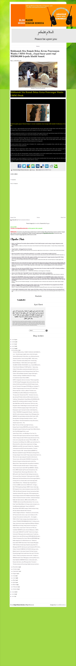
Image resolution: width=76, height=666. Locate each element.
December (15, 350)
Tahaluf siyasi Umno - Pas (19, 422)
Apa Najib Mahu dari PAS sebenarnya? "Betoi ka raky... (25, 403)
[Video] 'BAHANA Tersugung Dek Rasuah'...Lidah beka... (26, 412)
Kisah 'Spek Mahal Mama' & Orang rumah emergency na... (26, 504)
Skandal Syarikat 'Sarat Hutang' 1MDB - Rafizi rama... (25, 358)
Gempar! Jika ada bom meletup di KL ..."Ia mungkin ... (25, 517)
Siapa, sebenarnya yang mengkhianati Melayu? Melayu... (26, 523)
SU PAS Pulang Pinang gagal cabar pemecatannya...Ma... (26, 382)
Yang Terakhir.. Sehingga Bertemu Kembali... (22, 249)
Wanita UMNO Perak (46, 170)
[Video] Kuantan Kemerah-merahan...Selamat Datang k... (26, 497)
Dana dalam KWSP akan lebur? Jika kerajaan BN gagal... (26, 542)
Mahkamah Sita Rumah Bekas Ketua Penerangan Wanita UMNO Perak (36, 94)
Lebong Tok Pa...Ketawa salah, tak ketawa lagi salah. (25, 480)
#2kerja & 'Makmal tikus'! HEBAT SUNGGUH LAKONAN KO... (27, 352)
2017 (13, 344)
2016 (13, 346)
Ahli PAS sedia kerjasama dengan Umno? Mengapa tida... (26, 414)
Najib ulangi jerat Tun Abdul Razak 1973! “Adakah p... (25, 540)
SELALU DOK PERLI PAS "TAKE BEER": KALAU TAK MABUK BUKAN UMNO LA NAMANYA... (32, 273)
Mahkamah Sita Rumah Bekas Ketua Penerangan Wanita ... (27, 478)
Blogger (48, 223)
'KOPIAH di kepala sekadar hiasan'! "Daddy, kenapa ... (25, 465)
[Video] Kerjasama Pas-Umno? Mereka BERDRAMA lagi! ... (26, 538)
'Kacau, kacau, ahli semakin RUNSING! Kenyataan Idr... (26, 459)
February (15, 587)
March (14, 584)
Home (38, 46)
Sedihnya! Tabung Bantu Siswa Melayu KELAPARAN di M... (26, 399)
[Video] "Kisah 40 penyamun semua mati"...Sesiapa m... (26, 555)
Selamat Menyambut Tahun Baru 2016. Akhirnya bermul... (26, 356)
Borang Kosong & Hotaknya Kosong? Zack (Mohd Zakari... (26, 429)
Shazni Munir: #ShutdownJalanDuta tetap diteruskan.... (26, 420)
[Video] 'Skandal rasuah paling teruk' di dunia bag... (25, 360)
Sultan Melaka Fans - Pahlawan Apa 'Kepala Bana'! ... (25, 482)
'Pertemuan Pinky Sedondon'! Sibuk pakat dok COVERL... (26, 476)
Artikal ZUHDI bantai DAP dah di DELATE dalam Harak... (26, 384)
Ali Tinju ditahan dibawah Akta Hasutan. (22, 510)
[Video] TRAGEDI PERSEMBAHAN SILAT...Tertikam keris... (26, 521)
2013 (13, 594)
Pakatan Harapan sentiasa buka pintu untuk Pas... (24, 461)
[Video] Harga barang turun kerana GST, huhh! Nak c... (26, 388)
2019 (13, 339)
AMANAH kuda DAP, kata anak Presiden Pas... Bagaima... (26, 446)
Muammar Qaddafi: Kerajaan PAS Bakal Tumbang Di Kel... (26, 452)
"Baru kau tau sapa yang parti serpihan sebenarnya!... (25, 457)
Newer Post (13, 217)
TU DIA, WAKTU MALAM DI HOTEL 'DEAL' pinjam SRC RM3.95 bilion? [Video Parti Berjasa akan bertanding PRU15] (38, 289)
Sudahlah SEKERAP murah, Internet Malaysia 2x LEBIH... (26, 529)
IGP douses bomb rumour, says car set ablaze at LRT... (25, 514)
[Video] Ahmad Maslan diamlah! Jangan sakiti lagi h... (25, 373)
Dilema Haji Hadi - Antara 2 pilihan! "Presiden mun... (25, 390)
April (14, 582)
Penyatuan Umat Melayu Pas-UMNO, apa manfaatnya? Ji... (26, 442)
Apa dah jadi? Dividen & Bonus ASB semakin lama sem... (26, 397)
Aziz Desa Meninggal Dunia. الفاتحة (21, 431)
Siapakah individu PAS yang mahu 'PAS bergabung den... (26, 493)
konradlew (37, 223)
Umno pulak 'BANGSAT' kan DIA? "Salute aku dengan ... (26, 532)
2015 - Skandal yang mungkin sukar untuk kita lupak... (25, 354)
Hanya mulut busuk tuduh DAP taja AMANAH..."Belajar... (26, 467)
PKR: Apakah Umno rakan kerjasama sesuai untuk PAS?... (26, 489)
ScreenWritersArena (61, 605)
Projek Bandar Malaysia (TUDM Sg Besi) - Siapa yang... (25, 367)
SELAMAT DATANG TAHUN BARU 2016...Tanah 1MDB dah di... (27, 365)
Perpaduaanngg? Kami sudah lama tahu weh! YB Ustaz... (26, 553)
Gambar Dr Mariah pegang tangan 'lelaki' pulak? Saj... (25, 407)
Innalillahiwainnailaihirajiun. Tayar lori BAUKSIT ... (24, 506)
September (16, 571)
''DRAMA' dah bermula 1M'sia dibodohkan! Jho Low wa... (26, 502)
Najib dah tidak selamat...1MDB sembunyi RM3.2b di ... (25, 499)
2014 (13, 592)
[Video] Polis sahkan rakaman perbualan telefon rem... (26, 369)
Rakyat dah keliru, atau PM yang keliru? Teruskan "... (25, 562)
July (14, 575)
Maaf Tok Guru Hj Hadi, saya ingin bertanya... (23, 425)
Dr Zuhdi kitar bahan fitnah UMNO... (21, 377)
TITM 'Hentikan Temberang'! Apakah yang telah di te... (25, 544)
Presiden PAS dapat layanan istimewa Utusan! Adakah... (26, 435)
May (14, 580)
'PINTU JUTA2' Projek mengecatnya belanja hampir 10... (25, 519)
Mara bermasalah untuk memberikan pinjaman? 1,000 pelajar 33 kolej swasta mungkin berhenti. (34, 253)
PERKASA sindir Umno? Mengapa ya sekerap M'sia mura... (26, 557)
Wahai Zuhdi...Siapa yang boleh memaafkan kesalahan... (26, 463)
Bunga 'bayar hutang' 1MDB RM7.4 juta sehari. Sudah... (25, 427)
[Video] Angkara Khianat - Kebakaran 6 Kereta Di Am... (26, 512)
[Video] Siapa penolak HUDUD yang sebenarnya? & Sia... (26, 437)
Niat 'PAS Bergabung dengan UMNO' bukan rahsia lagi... (26, 487)
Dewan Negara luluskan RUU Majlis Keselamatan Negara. (26, 495)
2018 (13, 341)
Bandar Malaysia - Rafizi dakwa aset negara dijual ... (25, 362)
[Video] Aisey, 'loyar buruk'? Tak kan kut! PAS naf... (25, 527)
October (15, 569)
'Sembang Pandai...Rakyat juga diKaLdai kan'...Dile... (25, 472)
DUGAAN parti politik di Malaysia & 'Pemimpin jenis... (25, 392)
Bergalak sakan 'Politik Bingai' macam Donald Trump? (25, 405)
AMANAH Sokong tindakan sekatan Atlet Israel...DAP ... (26, 416)
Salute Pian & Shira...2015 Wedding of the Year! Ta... (25, 433)
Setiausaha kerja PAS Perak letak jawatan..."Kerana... (25, 448)
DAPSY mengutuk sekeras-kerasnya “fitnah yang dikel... (26, 380)
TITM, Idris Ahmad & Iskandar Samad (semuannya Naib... (26, 491)
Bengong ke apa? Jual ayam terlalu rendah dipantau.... (25, 410)
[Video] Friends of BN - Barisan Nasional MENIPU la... (25, 450)
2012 (13, 596)
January (15, 589)
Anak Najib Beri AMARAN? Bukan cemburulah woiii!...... (25, 559)
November (15, 567)
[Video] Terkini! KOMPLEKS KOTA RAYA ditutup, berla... (26, 549)
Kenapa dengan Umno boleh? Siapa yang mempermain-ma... (27, 455)
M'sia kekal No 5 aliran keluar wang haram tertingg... (25, 444)
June (14, 578)
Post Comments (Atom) (24, 220)
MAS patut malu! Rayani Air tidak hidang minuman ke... (26, 474)
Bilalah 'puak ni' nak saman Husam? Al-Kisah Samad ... (25, 551)
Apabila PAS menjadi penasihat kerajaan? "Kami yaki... (25, 401)
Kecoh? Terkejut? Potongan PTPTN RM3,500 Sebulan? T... (26, 386)
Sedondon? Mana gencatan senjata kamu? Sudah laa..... (26, 534)
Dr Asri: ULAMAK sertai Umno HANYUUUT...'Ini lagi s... (25, 484)
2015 (13, 348)
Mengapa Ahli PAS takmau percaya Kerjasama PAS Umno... (27, 547)
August (15, 573)
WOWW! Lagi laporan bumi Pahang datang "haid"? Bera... (26, 371)
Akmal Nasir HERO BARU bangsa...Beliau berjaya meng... (26, 508)
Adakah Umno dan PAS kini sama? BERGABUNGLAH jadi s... (26, 536)
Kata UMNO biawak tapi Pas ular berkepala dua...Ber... (25, 469)
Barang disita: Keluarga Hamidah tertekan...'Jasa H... (25, 418)
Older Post (63, 217)
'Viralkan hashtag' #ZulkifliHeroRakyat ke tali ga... (24, 375)
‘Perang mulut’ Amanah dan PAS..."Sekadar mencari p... (25, 395)
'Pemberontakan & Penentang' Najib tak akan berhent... (26, 564)
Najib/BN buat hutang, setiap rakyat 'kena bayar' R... (25, 525)
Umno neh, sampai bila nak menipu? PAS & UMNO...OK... (26, 440)
